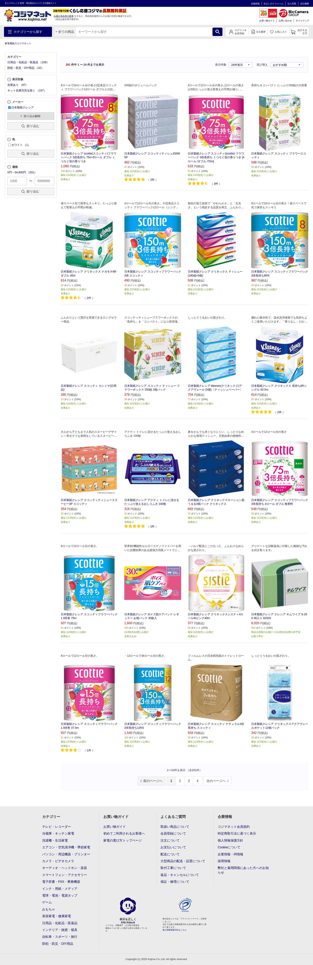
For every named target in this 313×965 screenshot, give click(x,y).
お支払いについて (173, 847)
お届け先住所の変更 (64, 16)
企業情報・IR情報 (230, 854)
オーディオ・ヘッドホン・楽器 (64, 868)
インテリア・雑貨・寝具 (59, 930)
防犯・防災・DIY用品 (57, 943)
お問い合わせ (285, 20)
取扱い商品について (174, 826)
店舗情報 (255, 3)
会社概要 (304, 3)
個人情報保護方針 (230, 840)
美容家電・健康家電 (56, 916)
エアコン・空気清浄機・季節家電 (66, 847)
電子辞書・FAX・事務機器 (61, 881)
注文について (170, 840)
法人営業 (291, 3)
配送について (170, 854)
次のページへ (216, 781)
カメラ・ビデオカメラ (58, 861)
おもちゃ (48, 909)
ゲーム (47, 902)
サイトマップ (302, 20)
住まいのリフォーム (273, 3)
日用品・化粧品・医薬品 (59, 923)
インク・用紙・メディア (59, 888)
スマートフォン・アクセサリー (64, 875)
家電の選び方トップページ (122, 840)
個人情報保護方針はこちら (174, 930)
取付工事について (173, 868)
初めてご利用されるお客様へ (124, 833)
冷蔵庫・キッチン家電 (58, 833)
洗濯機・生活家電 (55, 840)
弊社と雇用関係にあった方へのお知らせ (243, 870)
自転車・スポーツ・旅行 (59, 936)
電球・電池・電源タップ (59, 895)
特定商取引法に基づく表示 (237, 833)
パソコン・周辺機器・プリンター (66, 854)
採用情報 (224, 861)
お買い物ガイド (267, 20)
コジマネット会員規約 (234, 826)
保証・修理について (174, 881)
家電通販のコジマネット (18, 43)
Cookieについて (229, 847)
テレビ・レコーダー (56, 826)
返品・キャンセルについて (179, 875)
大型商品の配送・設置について (182, 861)
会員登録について (173, 833)
